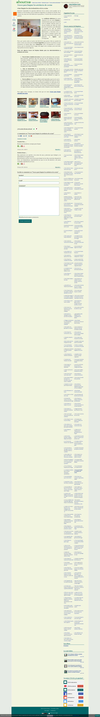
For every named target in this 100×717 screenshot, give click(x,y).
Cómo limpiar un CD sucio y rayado (68, 301)
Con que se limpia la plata (68, 231)
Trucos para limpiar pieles (68, 155)
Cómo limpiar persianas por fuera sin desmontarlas (79, 322)
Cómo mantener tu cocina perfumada (68, 618)
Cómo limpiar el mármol (67, 430)
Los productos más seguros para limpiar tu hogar (79, 527)
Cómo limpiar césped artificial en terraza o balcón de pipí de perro (79, 275)
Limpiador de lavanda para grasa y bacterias (78, 448)
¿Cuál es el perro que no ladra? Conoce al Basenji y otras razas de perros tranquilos (78, 495)
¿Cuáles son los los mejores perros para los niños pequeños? (78, 594)
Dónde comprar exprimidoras (33, 103)
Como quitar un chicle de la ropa (68, 395)
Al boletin (66, 645)
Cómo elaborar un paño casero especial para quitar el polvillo (68, 426)
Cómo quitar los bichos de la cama (67, 150)
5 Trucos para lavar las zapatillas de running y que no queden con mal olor (79, 547)
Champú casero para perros (78, 168)
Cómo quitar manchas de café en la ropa (79, 308)
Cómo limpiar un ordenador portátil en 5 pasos (68, 410)
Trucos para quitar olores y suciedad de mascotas (78, 119)
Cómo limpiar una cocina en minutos (22, 103)
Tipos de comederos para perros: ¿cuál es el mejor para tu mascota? (78, 588)
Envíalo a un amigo (14, 20)
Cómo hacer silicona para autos (68, 55)
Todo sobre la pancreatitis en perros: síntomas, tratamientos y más (78, 502)
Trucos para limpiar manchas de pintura (78, 59)
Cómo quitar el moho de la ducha (78, 96)
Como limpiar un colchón (77, 193)
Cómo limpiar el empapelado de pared (78, 188)
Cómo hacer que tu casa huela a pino (68, 374)
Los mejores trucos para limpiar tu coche (68, 92)
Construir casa (67, 19)
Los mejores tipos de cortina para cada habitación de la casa (78, 599)
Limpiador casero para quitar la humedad (79, 342)
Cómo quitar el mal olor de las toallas (78, 215)
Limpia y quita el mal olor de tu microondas (78, 260)
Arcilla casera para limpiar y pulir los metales (68, 629)
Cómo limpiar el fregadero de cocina (22, 116)
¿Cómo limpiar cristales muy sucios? (68, 96)
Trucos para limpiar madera (78, 64)
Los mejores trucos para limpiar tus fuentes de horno (78, 151)
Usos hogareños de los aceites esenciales (68, 581)
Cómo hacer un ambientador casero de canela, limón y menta (68, 210)
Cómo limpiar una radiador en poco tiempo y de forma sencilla (78, 280)
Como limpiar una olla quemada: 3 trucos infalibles (44, 117)
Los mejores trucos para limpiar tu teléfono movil (68, 269)
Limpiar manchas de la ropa (79, 123)
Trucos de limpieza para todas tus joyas (68, 345)
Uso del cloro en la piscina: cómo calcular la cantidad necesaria (78, 37)
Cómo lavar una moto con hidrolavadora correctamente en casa (68, 532)
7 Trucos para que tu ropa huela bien (78, 172)
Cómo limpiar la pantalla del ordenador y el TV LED (68, 135)
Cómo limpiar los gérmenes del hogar (78, 537)
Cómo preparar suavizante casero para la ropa (79, 242)
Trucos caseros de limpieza (54, 2)
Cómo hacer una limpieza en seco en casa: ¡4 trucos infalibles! (68, 309)
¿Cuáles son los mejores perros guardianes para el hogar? (78, 431)
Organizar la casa (45, 2)
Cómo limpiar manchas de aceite (78, 391)
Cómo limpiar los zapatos (67, 114)
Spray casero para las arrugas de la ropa (68, 342)
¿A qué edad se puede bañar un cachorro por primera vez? (78, 437)
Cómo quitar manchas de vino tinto (79, 414)
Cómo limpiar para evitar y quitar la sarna (68, 79)
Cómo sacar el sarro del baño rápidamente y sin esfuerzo (68, 124)
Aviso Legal (46, 710)
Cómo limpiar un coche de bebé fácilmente (67, 366)
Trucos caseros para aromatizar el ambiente (78, 232)
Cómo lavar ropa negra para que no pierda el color (78, 198)
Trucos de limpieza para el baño (68, 75)
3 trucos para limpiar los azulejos (44, 103)
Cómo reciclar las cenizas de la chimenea (68, 241)
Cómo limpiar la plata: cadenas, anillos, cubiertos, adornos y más (78, 157)
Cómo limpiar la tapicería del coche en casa (78, 521)
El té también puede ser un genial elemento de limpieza (68, 607)
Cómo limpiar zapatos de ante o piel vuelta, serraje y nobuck (68, 163)
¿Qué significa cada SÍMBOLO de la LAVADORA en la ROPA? (78, 315)
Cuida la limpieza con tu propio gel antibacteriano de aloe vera (78, 623)
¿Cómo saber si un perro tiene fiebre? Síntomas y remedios (68, 456)
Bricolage (76, 15)
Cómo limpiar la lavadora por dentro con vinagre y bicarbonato (78, 80)
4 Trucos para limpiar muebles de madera (68, 48)
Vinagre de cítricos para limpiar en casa (78, 409)
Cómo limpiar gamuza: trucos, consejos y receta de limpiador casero (68, 129)
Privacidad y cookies (55, 708)
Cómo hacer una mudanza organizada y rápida (79, 478)
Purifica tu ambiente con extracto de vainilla (79, 345)
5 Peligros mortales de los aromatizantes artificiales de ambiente (68, 322)
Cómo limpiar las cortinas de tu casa (68, 332)
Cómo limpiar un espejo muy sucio (67, 404)
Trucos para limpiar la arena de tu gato (78, 618)
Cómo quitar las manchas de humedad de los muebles (78, 333)
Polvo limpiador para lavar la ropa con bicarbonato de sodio (68, 205)
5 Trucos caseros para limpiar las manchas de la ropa (68, 104)
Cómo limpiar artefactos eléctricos (56, 103)
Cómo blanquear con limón (68, 391)
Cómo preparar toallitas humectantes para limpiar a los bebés (68, 521)
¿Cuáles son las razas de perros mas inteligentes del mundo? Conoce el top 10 (68, 509)
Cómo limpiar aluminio (77, 140)
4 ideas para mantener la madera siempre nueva (68, 350)
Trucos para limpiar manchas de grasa (78, 51)
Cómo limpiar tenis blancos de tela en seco (79, 85)
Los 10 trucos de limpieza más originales (68, 442)
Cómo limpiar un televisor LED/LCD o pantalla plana (78, 400)
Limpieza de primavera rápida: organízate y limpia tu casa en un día (68, 554)
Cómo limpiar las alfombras (67, 222)
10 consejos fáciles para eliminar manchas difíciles (79, 461)
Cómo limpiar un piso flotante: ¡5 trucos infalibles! (78, 135)
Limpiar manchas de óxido (78, 55)
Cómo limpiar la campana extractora (33, 116)
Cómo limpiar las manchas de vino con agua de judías (78, 483)
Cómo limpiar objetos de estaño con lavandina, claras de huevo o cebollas (68, 379)
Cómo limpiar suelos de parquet (78, 179)
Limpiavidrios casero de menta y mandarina (68, 482)
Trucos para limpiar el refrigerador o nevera (78, 256)
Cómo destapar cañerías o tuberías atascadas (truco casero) (68, 31)
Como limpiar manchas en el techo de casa (68, 564)
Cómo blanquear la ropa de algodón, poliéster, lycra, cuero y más (68, 86)
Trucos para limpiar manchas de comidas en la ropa (78, 227)
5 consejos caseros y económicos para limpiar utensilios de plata (78, 443)
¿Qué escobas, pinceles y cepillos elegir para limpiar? (68, 437)
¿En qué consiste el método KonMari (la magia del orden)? (78, 264)
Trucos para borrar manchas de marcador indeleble (78, 205)
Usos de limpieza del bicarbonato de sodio (78, 395)
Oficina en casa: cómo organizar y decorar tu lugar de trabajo (68, 594)
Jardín (65, 22)
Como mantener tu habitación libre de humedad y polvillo (78, 328)
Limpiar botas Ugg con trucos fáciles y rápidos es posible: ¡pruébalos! (68, 297)
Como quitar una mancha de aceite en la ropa (68, 43)
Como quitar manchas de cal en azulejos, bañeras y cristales (79, 286)
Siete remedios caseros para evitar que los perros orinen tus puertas (78, 31)
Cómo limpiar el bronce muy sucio (67, 140)
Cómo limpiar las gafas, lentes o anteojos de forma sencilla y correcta (78, 302)
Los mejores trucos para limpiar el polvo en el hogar (78, 237)
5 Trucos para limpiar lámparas (78, 252)
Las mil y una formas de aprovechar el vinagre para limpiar (78, 366)
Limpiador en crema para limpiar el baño (68, 384)
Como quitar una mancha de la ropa (78, 425)
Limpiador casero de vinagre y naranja (78, 209)
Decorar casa (77, 19)
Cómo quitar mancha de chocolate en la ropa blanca (78, 612)
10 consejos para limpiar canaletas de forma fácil (78, 420)
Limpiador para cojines (77, 606)
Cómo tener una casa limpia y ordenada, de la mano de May (78, 508)
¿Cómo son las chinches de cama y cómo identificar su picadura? (68, 547)
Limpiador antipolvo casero (68, 338)
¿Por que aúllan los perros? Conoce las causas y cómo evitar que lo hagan (68, 488)
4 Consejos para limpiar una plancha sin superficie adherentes (68, 587)
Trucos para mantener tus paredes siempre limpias (79, 361)
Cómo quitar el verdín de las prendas (78, 378)
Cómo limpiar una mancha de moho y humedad (68, 60)
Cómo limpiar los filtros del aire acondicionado (77, 516)
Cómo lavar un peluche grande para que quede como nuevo (78, 163)
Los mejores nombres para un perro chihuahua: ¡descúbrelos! (68, 472)
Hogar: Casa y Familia (36, 2)
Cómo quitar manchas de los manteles (68, 51)
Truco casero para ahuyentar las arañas (78, 338)
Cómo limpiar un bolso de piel (67, 274)
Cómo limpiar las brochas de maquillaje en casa (78, 553)
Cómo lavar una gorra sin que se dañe (78, 222)
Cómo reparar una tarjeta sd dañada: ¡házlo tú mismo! (78, 456)
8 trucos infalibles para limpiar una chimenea (68, 179)
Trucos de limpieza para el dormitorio (68, 477)
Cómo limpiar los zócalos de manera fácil (68, 559)
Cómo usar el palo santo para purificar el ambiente (68, 415)
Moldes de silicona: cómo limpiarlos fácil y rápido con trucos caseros (68, 198)
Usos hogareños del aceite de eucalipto (68, 537)
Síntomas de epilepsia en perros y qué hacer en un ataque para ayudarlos (68, 461)
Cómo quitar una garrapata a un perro (68, 327)
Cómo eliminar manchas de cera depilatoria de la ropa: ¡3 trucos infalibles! (78, 386)
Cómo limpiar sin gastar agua (67, 541)
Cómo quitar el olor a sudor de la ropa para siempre (68, 189)
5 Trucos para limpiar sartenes (78, 128)
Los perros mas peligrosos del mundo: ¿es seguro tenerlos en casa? (68, 495)
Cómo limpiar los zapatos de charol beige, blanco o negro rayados (68, 217)
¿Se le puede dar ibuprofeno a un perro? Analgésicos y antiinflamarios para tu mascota (79, 575)
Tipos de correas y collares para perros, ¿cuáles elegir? (78, 582)
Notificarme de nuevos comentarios (29, 217)
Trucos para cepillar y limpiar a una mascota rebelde (78, 569)
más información (76, 715)
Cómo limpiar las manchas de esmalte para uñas (68, 569)
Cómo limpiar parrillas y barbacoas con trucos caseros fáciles (68, 516)
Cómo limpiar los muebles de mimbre (68, 260)
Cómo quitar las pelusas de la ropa (67, 256)
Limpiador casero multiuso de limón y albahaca (78, 532)
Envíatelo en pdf (14, 30)
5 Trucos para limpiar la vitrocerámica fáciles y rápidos (78, 542)
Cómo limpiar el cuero (79, 47)
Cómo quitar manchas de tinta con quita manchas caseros (79, 43)
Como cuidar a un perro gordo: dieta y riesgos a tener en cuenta (78, 488)
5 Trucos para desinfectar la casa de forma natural (78, 184)
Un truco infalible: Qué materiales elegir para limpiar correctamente (68, 501)
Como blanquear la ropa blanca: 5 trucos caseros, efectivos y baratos (68, 37)
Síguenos (81, 697)
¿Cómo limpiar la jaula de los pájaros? (68, 621)
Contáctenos (53, 710)
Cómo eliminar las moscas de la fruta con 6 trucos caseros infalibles (68, 612)
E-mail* (20, 180)
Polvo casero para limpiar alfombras (68, 236)
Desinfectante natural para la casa (68, 226)
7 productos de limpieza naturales (67, 360)
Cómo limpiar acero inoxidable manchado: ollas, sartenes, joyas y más (68, 174)
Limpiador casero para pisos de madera (79, 100)
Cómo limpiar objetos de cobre (68, 279)
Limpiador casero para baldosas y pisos (68, 100)
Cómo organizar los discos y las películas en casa (78, 564)
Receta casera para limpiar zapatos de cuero (68, 119)
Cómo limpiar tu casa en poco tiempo (68, 420)
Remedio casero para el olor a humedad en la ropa (78, 71)
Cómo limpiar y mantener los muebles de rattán (68, 247)
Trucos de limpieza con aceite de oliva (78, 466)
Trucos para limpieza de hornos (78, 114)
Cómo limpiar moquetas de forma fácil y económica (68, 634)
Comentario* (22, 186)
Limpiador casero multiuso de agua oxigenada (78, 355)
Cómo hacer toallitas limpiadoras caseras (78, 370)
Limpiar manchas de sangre (68, 370)
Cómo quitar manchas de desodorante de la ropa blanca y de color (79, 297)
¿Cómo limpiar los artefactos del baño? (56, 116)
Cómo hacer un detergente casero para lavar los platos (68, 315)
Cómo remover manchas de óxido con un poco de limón (78, 405)
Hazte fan (81, 693)
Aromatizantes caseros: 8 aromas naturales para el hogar (68, 400)
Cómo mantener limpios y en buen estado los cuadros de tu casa (68, 574)
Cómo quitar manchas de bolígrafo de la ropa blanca (68, 71)
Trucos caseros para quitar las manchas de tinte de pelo (68, 109)
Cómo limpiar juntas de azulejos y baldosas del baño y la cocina (68, 292)
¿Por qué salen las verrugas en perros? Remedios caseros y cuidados (68, 449)
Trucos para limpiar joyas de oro (78, 75)
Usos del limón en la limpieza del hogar (78, 633)
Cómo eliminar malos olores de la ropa (68, 168)
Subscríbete (80, 686)
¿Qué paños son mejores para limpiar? (68, 286)
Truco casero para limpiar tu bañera (78, 291)
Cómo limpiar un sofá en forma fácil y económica (68, 184)
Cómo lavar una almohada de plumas (78, 269)
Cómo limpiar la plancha (67, 193)
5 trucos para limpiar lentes (78, 92)
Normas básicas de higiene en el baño (78, 247)
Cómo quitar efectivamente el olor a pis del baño (68, 65)
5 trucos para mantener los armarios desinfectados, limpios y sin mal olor (68, 145)
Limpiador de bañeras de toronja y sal (78, 559)
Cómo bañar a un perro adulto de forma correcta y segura (68, 639)
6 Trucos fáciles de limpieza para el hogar (68, 466)
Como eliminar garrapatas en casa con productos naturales (79, 145)
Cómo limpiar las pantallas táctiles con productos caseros (68, 527)
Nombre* (21, 175)
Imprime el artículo (14, 25)
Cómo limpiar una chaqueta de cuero (68, 252)
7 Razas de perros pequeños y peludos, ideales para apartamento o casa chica (68, 600)
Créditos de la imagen (54, 712)
